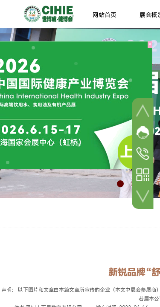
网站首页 (104, 15)
